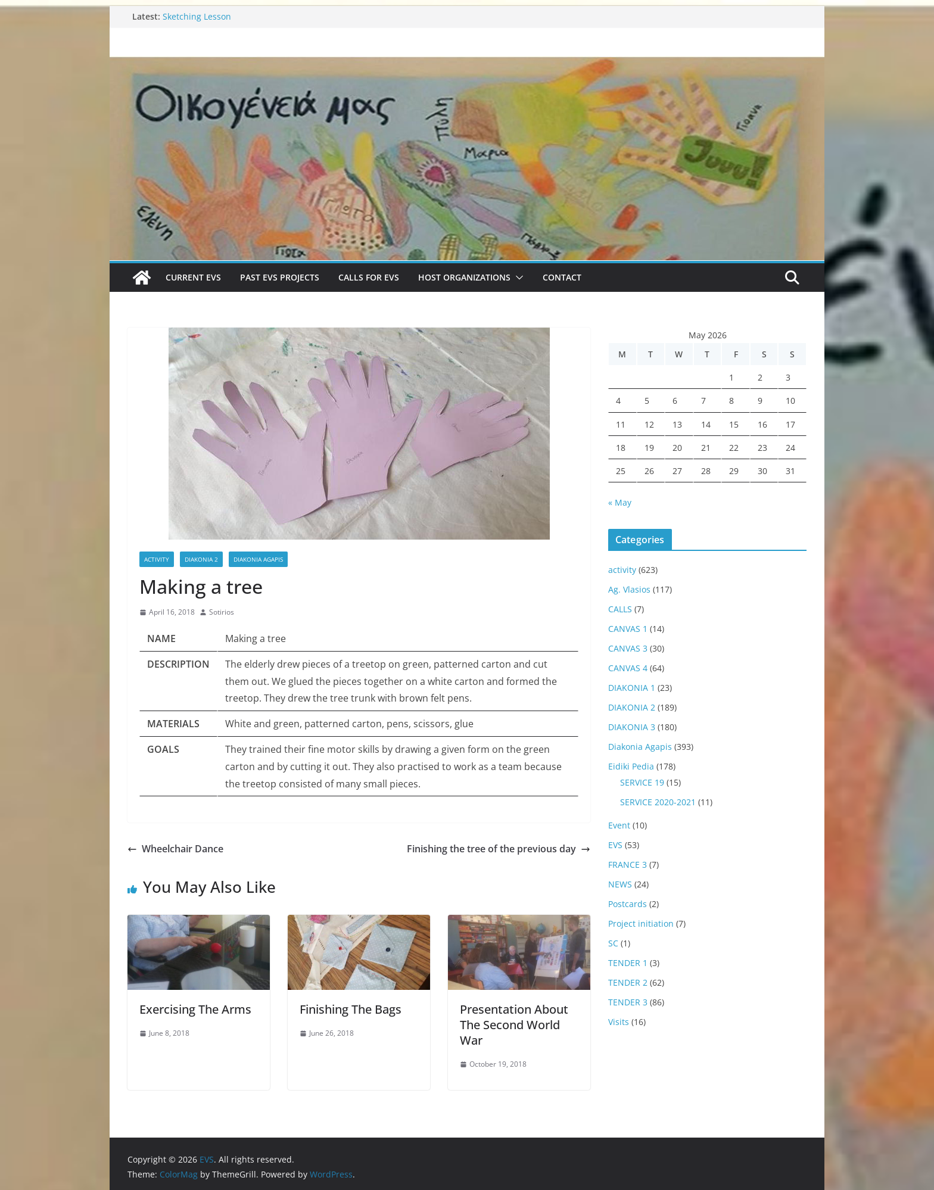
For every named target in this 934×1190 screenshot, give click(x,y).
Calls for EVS (368, 277)
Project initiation (641, 923)
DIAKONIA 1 (631, 687)
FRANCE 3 (627, 864)
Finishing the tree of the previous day (498, 848)
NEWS (620, 884)
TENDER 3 (627, 1002)
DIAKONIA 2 (201, 559)
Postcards (627, 903)
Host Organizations (464, 277)
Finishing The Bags (350, 1009)
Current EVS (193, 277)
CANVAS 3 (627, 648)
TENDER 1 (627, 962)
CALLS (620, 609)
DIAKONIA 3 (631, 727)
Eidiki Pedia (631, 766)
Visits (618, 1021)
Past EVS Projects (279, 277)
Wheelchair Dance (175, 848)
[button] (517, 277)
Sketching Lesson (197, 16)
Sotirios (221, 612)
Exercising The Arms (195, 1009)
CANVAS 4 (627, 668)
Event (619, 825)
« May (619, 502)
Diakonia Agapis (258, 559)
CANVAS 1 (627, 628)
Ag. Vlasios (629, 589)
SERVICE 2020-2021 (658, 802)
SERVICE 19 (642, 782)
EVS (615, 845)
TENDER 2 (627, 982)
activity (156, 559)
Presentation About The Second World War (514, 1024)
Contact (562, 277)
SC (613, 943)
